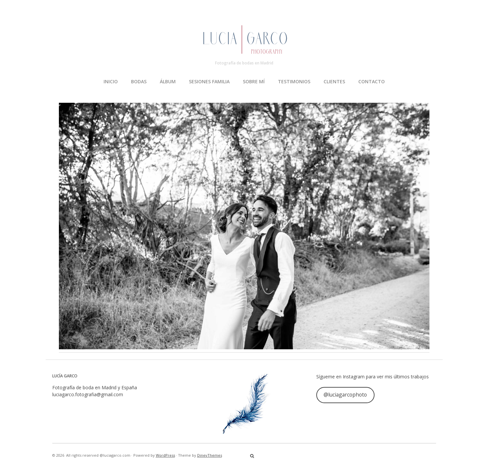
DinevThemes (209, 455)
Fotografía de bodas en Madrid (244, 63)
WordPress (165, 455)
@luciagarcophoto (345, 394)
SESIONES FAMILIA (209, 81)
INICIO (111, 81)
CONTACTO (371, 81)
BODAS (139, 81)
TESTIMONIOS (294, 81)
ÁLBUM (168, 81)
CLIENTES (334, 81)
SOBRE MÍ (254, 81)
